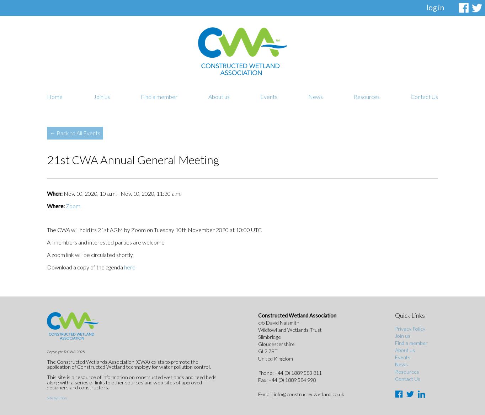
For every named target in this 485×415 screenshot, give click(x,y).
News (315, 96)
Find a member (159, 96)
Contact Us (424, 96)
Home (55, 96)
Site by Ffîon (56, 398)
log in (435, 7)
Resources (367, 96)
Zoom (73, 206)
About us (219, 96)
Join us (102, 96)
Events (268, 96)
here (129, 267)
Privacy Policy (410, 329)
